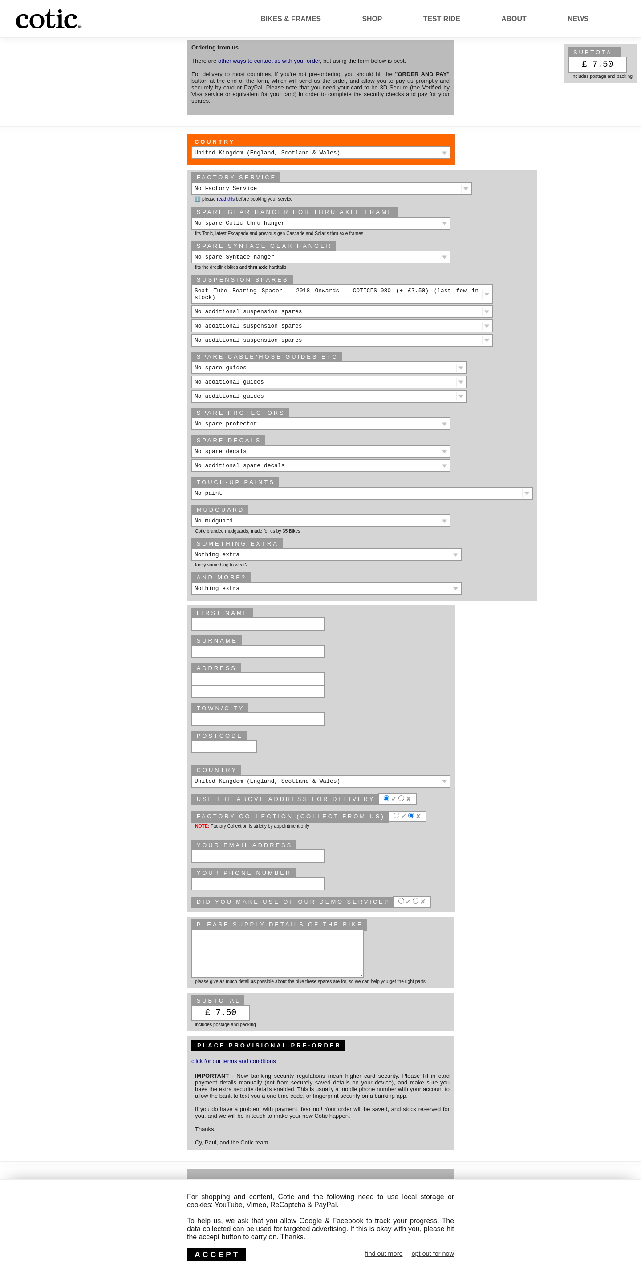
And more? (222, 577)
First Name (223, 613)
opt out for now (432, 1253)
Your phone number (244, 872)
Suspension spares (243, 279)
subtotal (595, 52)
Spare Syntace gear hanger (264, 246)
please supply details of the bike (280, 924)
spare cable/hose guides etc (267, 356)
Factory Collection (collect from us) (291, 816)
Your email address (244, 845)
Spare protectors (241, 412)
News (578, 19)
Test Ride (441, 19)
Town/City (221, 708)
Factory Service (236, 177)
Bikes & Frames (290, 19)
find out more (383, 1253)
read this (226, 199)
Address (217, 668)
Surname (217, 640)
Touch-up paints (236, 482)
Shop (372, 19)
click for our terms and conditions (233, 1061)
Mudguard (221, 509)
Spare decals (229, 440)
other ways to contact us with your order (269, 60)
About (513, 19)
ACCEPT (217, 1254)
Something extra (238, 543)
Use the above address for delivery (286, 799)
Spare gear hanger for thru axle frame (295, 212)
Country (215, 141)
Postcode (220, 735)
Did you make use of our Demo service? (293, 901)
